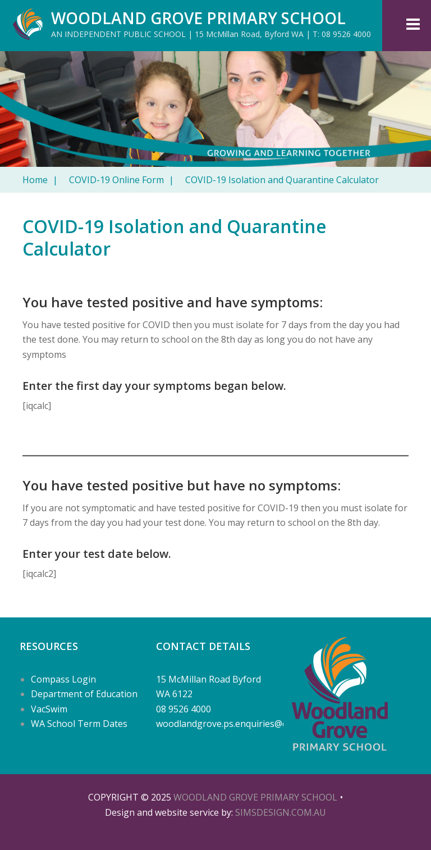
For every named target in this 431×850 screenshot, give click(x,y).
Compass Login (63, 679)
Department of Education (84, 694)
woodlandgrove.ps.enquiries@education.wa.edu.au (261, 723)
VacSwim (49, 709)
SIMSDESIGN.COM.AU (280, 812)
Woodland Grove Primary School (198, 18)
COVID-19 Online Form (121, 180)
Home (40, 180)
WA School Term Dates (79, 723)
